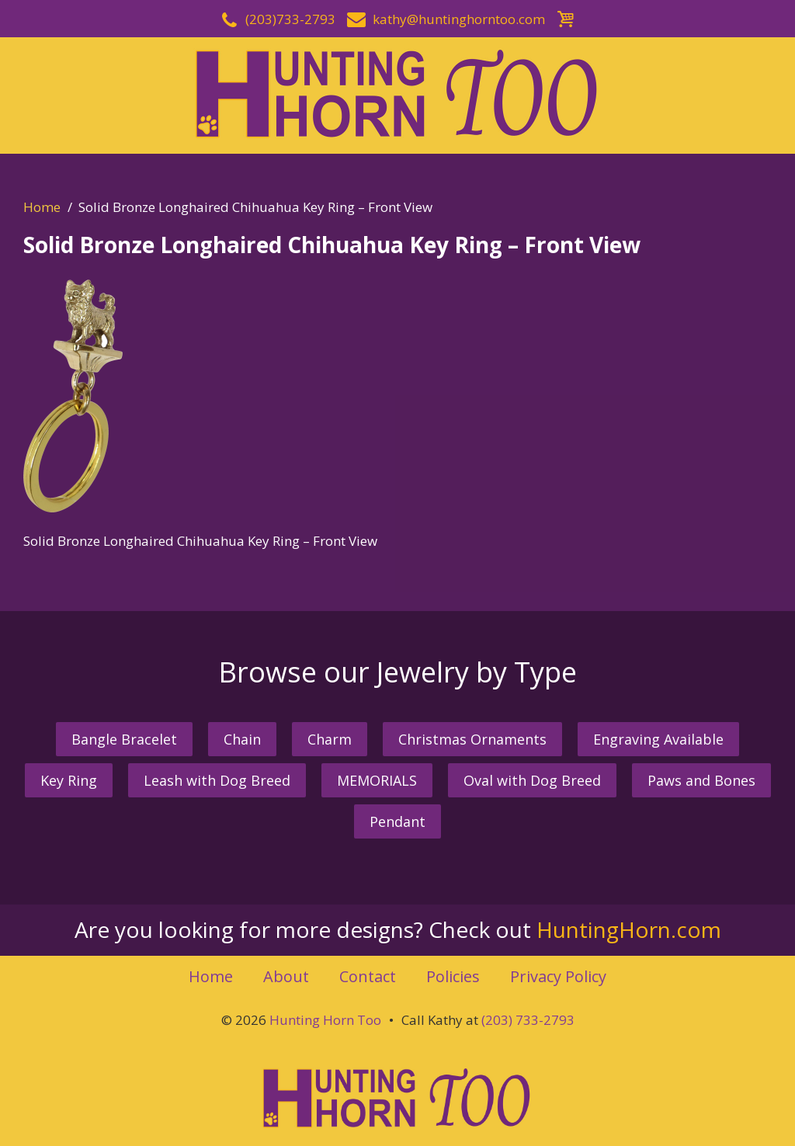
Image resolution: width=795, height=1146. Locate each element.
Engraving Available (658, 739)
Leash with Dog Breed (217, 780)
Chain (242, 739)
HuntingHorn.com (628, 929)
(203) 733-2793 (528, 1020)
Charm (329, 739)
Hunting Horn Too (325, 1020)
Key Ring (68, 780)
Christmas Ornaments (472, 739)
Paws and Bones (701, 780)
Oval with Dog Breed (532, 780)
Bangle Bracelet (124, 739)
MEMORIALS (377, 780)
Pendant (397, 821)
